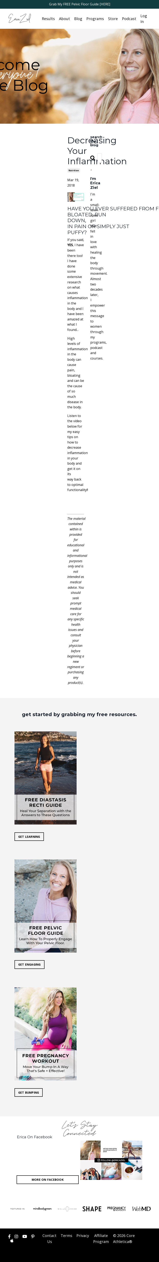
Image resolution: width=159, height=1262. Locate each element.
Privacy (82, 1235)
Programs (95, 18)
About (64, 18)
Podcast (129, 18)
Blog (78, 18)
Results (48, 18)
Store (113, 18)
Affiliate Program (101, 1238)
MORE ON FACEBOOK (48, 1180)
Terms (66, 1235)
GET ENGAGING (29, 965)
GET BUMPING (28, 1093)
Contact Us (49, 1238)
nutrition (74, 170)
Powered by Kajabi (138, 1255)
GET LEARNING (29, 837)
